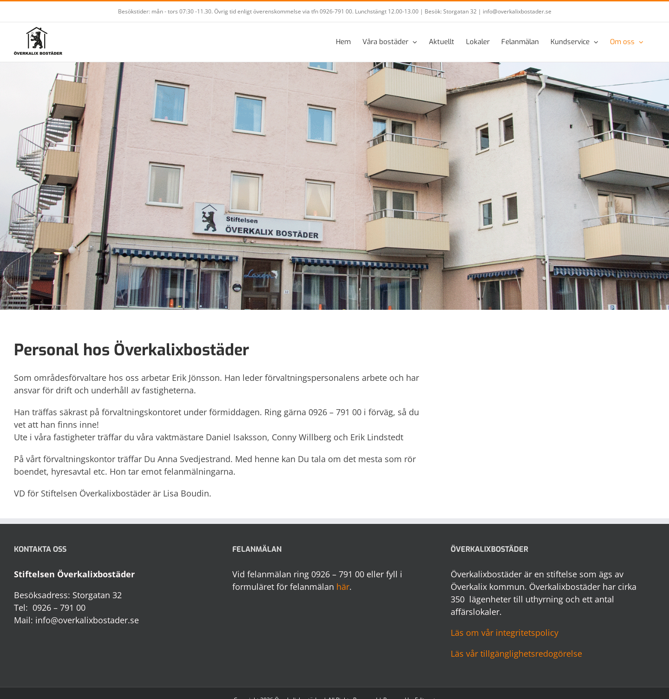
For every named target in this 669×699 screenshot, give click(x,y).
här (342, 586)
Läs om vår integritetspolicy (504, 632)
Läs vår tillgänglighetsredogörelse (516, 653)
